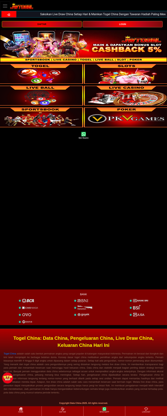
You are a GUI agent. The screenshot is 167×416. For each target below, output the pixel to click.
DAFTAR (41, 24)
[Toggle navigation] (5, 5)
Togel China (10, 353)
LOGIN (122, 24)
